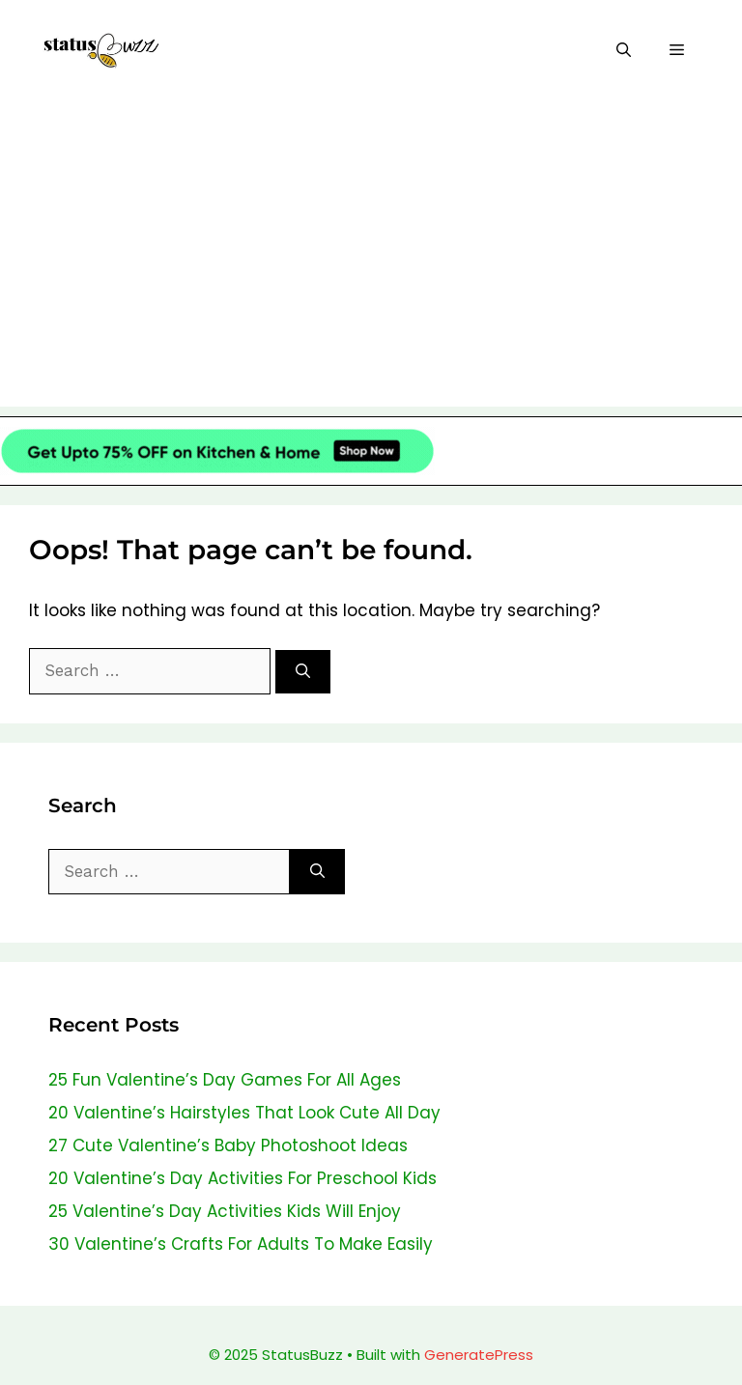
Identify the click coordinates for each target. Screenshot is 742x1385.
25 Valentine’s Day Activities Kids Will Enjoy (224, 1211)
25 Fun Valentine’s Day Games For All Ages (224, 1079)
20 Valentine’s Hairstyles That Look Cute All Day (244, 1112)
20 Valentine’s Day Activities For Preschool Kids (242, 1178)
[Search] (302, 671)
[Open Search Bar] (623, 50)
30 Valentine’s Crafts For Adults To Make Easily (240, 1244)
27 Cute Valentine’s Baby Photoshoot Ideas (228, 1145)
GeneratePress (478, 1354)
